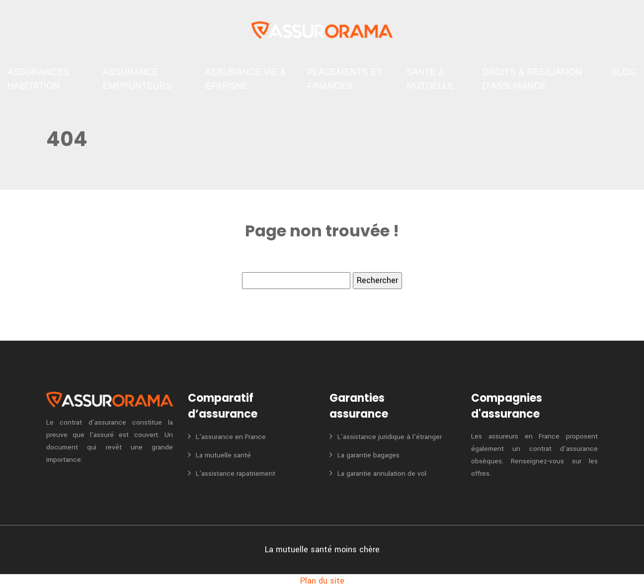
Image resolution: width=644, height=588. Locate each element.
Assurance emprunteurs (136, 79)
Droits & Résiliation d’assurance (532, 79)
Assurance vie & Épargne (245, 79)
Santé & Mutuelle (430, 79)
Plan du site (322, 581)
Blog (624, 72)
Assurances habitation (38, 79)
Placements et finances (344, 79)
